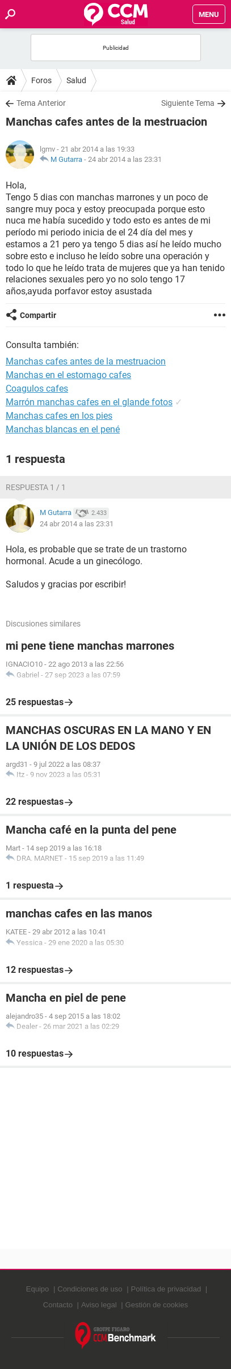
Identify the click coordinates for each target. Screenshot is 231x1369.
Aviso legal (99, 1305)
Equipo (37, 1289)
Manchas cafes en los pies (59, 415)
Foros (41, 80)
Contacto (58, 1305)
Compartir (38, 315)
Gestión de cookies (156, 1305)
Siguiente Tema (188, 103)
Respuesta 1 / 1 (36, 487)
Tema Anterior (41, 103)
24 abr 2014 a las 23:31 (125, 159)
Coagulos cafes (37, 388)
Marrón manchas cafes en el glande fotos (89, 402)
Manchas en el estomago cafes (68, 375)
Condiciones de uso (89, 1289)
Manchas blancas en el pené (63, 429)
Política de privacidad (166, 1289)
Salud (76, 80)
